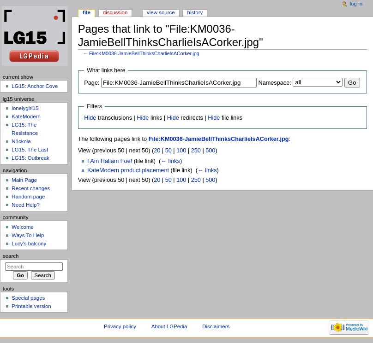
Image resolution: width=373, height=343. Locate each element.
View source (160, 12)
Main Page (24, 180)
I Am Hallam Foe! (109, 161)
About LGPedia (169, 326)
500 (210, 150)
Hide (90, 118)
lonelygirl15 (25, 108)
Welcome (23, 227)
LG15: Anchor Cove (35, 86)
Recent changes (31, 188)
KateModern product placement (128, 170)
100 (181, 150)
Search (11, 256)
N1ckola (21, 141)
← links (170, 161)
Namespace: (275, 83)
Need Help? (26, 205)
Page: (91, 83)
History (195, 12)
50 (168, 150)
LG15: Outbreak (30, 158)
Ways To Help (28, 235)
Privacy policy (120, 326)
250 (196, 150)
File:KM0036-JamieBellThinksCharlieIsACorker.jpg (144, 53)
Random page (28, 196)
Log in (356, 3)
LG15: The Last (30, 149)
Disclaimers (215, 326)
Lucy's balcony (29, 243)
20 (157, 150)
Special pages (28, 298)
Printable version (31, 306)
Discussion (115, 12)
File (86, 12)
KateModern (26, 116)
